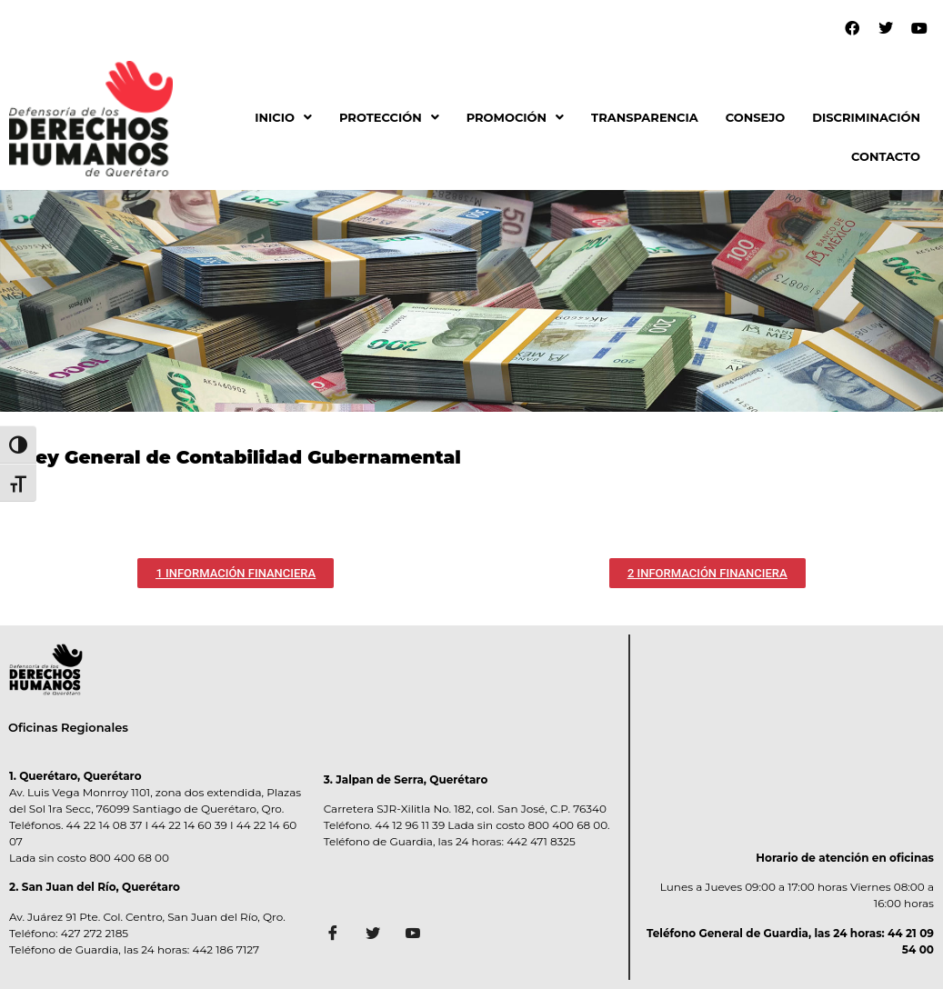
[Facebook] (339, 935)
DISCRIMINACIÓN (866, 117)
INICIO (283, 117)
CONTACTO (885, 156)
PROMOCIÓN (515, 117)
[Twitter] (379, 935)
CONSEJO (756, 117)
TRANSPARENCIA (644, 117)
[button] (283, 117)
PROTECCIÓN (389, 117)
